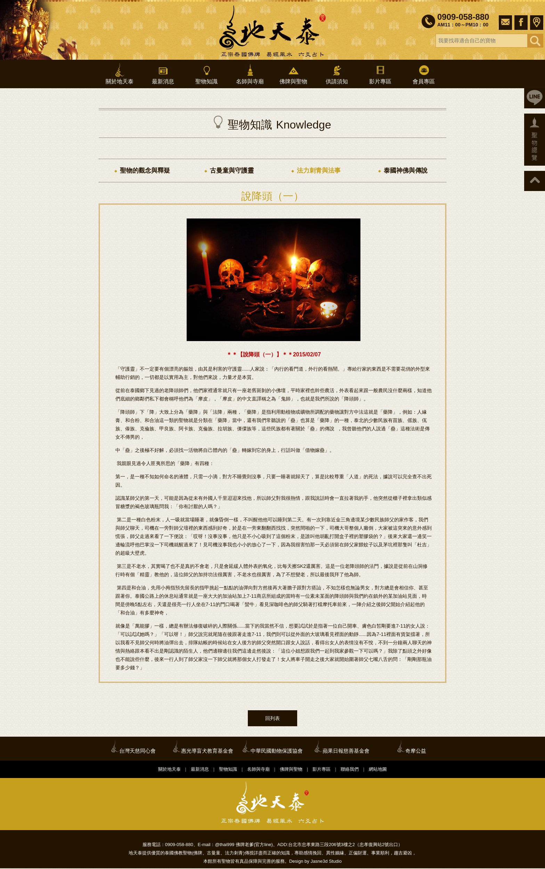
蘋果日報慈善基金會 (346, 751)
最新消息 (163, 73)
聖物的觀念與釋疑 (145, 170)
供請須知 (337, 73)
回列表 (272, 719)
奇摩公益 (415, 751)
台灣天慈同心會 (137, 751)
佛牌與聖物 (293, 73)
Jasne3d (318, 861)
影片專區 (380, 73)
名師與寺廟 (250, 73)
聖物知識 (206, 73)
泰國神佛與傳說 (406, 170)
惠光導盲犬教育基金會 (207, 751)
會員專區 (424, 73)
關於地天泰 (119, 73)
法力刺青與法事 (319, 170)
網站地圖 (378, 769)
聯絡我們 (350, 769)
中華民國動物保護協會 (277, 751)
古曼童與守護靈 (232, 170)
